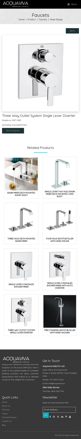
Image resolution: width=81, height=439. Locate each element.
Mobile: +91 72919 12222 (53, 379)
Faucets (43, 19)
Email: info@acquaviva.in (54, 383)
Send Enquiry (13, 131)
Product (32, 19)
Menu (72, 4)
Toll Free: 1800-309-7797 (53, 391)
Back (72, 31)
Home (22, 19)
